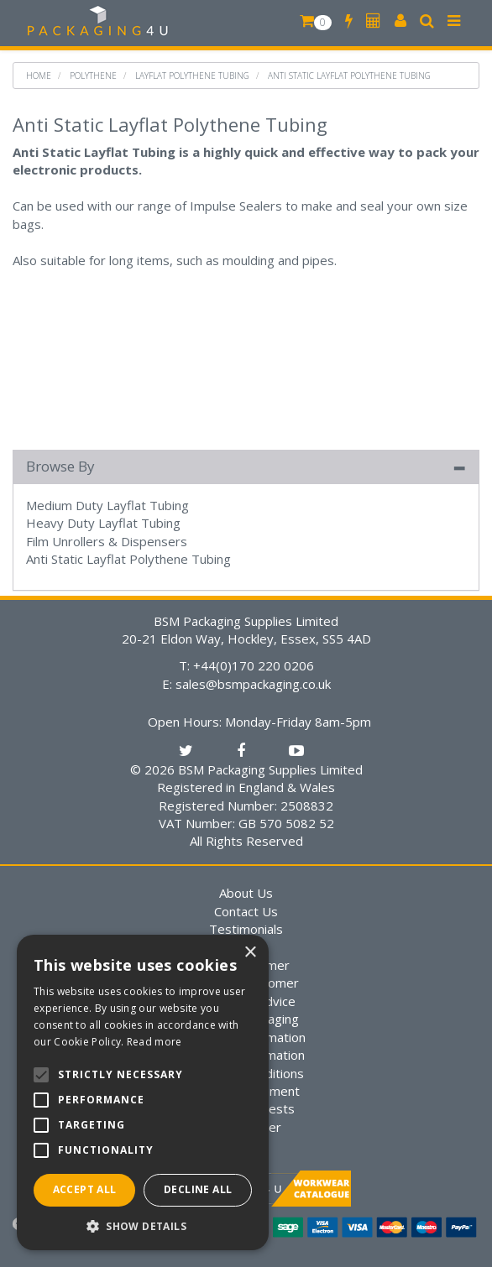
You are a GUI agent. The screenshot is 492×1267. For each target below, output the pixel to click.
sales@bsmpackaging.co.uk (253, 683)
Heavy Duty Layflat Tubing (103, 522)
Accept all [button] (85, 1189)
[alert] (143, 1092)
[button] (143, 1225)
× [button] (249, 952)
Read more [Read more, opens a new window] (154, 1042)
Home (38, 75)
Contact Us (246, 911)
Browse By (60, 466)
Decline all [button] (198, 1189)
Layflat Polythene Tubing (192, 75)
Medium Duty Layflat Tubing (107, 505)
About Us (246, 892)
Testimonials (246, 928)
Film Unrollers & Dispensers (106, 541)
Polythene (93, 75)
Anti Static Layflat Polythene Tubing (349, 75)
